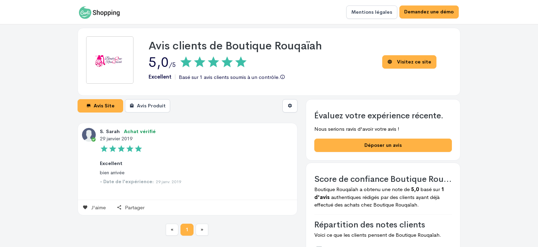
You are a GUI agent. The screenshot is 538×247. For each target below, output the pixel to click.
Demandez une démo (429, 12)
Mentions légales (371, 12)
